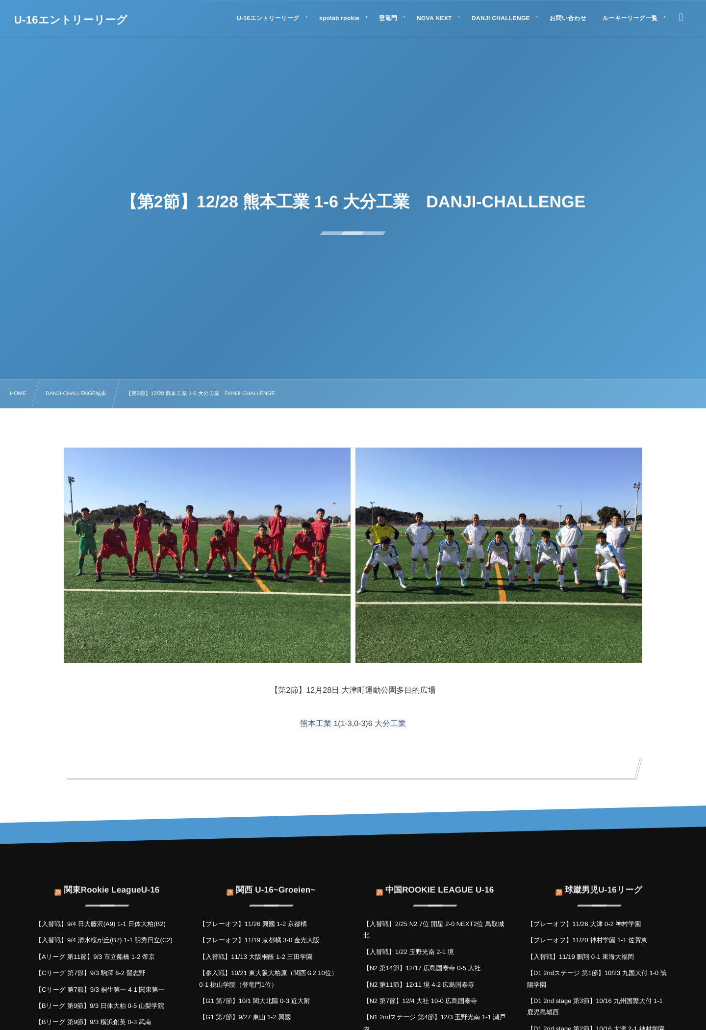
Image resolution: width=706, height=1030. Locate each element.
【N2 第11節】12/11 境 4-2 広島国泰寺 (419, 984)
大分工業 (390, 724)
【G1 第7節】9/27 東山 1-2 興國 (245, 1017)
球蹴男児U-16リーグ (604, 882)
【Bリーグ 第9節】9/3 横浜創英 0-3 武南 (93, 1022)
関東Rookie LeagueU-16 (111, 882)
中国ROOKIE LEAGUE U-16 (439, 882)
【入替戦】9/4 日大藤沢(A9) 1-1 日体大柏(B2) (100, 924)
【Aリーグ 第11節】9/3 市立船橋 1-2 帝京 (95, 956)
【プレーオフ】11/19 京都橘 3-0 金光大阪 (259, 940)
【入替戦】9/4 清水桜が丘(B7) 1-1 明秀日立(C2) (104, 940)
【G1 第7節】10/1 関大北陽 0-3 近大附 (254, 1001)
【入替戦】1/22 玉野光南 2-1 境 (408, 951)
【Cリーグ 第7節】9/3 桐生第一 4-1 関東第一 (100, 989)
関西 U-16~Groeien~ (275, 882)
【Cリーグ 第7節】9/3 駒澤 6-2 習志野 (90, 973)
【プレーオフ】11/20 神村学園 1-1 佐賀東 (587, 940)
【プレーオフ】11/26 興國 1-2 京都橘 (252, 924)
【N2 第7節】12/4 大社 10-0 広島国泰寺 (420, 1001)
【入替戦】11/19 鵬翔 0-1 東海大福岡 (580, 956)
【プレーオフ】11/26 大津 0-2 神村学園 (584, 924)
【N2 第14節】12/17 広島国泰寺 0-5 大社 (422, 968)
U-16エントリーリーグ (70, 20)
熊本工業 (315, 724)
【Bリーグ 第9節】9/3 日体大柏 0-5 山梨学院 (99, 1005)
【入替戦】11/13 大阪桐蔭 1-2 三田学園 (255, 956)
